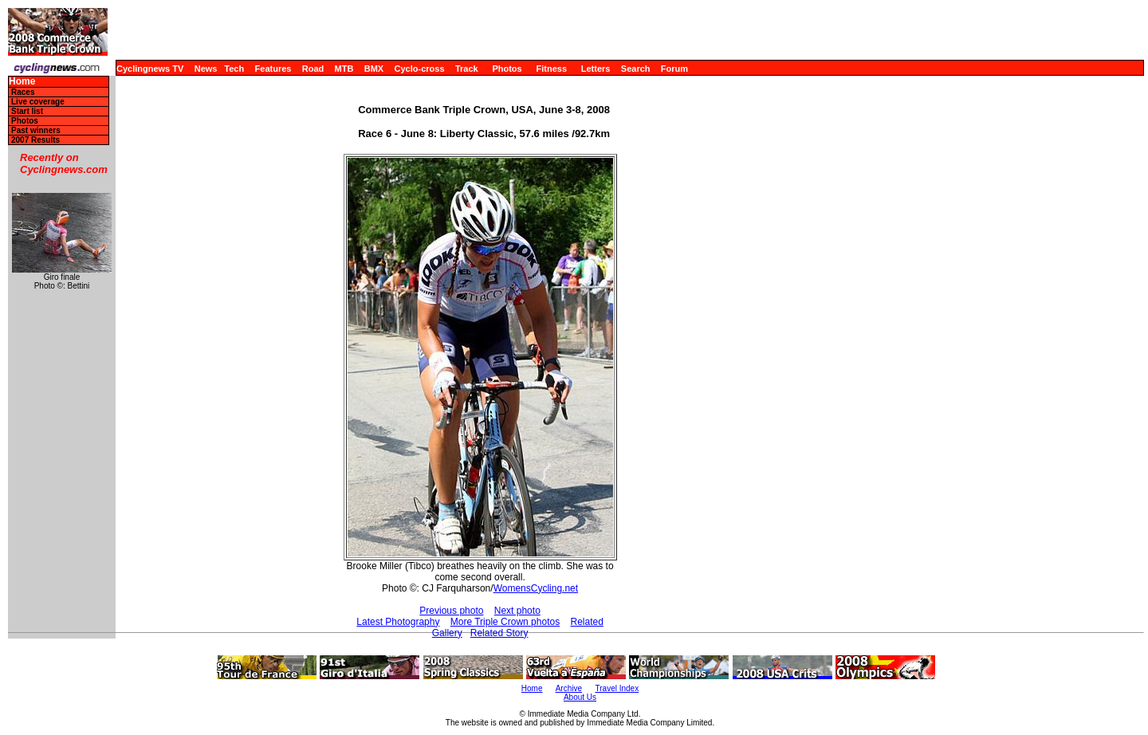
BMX (373, 68)
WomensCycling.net (536, 588)
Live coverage (38, 101)
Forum (674, 68)
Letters (596, 68)
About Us (580, 697)
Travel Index (617, 688)
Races (22, 92)
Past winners (36, 130)
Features (273, 68)
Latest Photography (397, 621)
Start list (27, 111)
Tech (234, 68)
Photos (506, 68)
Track (466, 68)
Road (313, 68)
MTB (344, 68)
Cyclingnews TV (149, 68)
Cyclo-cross (420, 68)
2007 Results (35, 140)
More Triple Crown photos (505, 621)
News (206, 68)
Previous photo (451, 610)
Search (636, 68)
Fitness (551, 68)
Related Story (499, 633)
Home (22, 82)
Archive (569, 688)
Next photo (517, 610)
